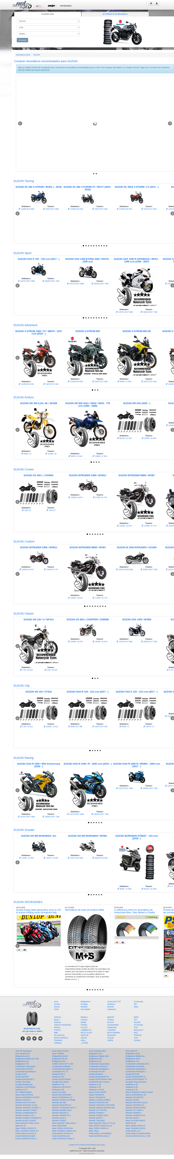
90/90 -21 (26, 454)
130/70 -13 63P (51, 858)
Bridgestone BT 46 (59, 1059)
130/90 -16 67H (124, 526)
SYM (136, 1038)
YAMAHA (58, 1043)
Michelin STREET (59, 1121)
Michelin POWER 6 (133, 1113)
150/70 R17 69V (149, 209)
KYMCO (57, 1030)
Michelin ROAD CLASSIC (25, 1121)
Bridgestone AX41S (60, 1056)
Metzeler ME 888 (59, 1102)
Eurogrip (84, 1004)
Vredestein (111, 1009)
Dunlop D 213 (21, 1074)
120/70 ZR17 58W (26, 281)
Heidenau (111, 1004)
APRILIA (57, 1017)
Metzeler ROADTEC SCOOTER (102, 1105)
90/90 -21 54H (124, 381)
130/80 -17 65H (99, 456)
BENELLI (84, 1017)
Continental (138, 1002)
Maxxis (57, 1007)
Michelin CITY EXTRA (98, 1110)
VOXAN (137, 1040)
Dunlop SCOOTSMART (61, 1079)
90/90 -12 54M (124, 889)
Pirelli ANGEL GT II (133, 1131)
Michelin (110, 1007)
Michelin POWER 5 (96, 1113)
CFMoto (110, 1020)
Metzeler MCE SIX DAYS (25, 1102)
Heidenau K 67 (21, 1090)
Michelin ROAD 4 (59, 1118)
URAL (83, 1040)
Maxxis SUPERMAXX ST (62, 1097)
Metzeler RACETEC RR (98, 1102)
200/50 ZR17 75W (148, 569)
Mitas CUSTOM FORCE (135, 1121)
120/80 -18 (50, 454)
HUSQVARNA (113, 1025)
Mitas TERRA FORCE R (98, 1128)
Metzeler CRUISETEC (135, 1097)
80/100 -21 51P (124, 438)
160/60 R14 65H (100, 858)
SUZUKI (36, 55)
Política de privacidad (87, 1145)
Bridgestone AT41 (133, 1053)
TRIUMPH (58, 1040)
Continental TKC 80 (97, 1072)
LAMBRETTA (86, 1030)
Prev (20, 123)
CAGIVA (84, 1020)
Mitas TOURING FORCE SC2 (64, 1131)
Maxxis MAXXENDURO (61, 1095)
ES (38, 6)
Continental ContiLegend (25, 1066)
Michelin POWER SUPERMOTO (28, 1118)
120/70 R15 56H (75, 858)
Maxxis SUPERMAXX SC (136, 1095)
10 (106, 245)
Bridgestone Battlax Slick (99, 1056)
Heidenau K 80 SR (96, 1090)
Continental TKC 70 (60, 1072)
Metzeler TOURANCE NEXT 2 (64, 1108)
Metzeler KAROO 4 (23, 1100)
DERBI (83, 1022)
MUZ (136, 1033)
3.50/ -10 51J (26, 727)
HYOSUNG (138, 1025)
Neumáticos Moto (23, 55)
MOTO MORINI (113, 1033)
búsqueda (22, 40)
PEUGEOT (111, 1035)
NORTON (84, 1035)
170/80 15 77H (100, 497)
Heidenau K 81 (132, 1090)
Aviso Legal (100, 1145)
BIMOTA (110, 1017)
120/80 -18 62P (149, 438)
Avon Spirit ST (131, 1051)
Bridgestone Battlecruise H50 (27, 1059)
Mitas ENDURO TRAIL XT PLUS (102, 1123)
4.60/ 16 (50, 510)
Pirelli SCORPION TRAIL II (26, 1139)
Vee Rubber (85, 1009)
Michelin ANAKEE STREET (26, 1110)
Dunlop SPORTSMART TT (136, 1079)
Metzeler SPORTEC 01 (135, 1105)
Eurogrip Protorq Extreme (136, 1082)
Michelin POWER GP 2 (61, 1115)
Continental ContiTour (24, 1069)
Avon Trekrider (58, 1053)
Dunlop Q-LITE (58, 1077)
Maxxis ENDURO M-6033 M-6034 (139, 1092)
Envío (77, 1145)
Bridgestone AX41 (22, 1056)
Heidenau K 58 (95, 1084)
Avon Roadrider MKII (97, 1051)
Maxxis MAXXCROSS (24, 1095)
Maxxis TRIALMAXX (97, 1097)
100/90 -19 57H (75, 642)
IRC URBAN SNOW (23, 1092)
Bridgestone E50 (95, 1059)
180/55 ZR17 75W (50, 281)
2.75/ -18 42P (26, 670)
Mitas (136, 1007)
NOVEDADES (65, 6)
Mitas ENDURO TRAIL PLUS (27, 1123)
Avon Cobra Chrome (60, 1051)
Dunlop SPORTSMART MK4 (100, 1079)
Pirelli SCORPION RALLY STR (138, 1136)
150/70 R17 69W (51, 209)
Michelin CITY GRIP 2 (134, 1110)
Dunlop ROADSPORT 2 (25, 1079)
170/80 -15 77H (148, 526)
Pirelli (56, 1009)
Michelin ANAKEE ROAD (136, 1108)
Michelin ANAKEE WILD (62, 1110)
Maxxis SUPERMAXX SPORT (27, 1097)
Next (170, 123)
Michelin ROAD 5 (96, 1118)
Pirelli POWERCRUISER (25, 1136)
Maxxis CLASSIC (59, 1092)
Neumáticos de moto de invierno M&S (84, 910)
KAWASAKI (112, 1027)
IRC (135, 1004)
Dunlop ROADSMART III (99, 1077)
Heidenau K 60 (132, 1084)
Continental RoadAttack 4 (99, 1069)
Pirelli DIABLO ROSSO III (25, 1133)
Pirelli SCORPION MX (61, 1136)
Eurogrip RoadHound (24, 1084)
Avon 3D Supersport (23, 1051)
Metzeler (84, 1007)
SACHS (84, 1038)
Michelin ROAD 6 (133, 1118)
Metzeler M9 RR (132, 1100)
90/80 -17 (124, 727)
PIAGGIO (137, 1035)
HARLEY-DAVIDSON (62, 1025)
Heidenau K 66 (132, 1087)
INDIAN (57, 1027)
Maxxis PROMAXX (96, 1095)
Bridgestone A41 (95, 1053)
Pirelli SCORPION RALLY (99, 1136)
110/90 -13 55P (26, 858)
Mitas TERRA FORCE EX (25, 1128)
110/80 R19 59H (75, 209)
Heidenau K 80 (58, 1090)
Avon (56, 1002)
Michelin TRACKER (97, 1121)
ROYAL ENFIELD (61, 1038)
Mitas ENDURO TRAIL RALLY (64, 1123)
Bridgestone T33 (22, 1064)
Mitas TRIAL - (94, 1131)
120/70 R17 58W (124, 642)
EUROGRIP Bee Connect (99, 1082)
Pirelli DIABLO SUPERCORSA (138, 1133)
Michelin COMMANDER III (26, 1113)
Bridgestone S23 (59, 1061)
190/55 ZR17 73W (50, 817)
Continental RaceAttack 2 (62, 1069)
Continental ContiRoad (61, 1066)
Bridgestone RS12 (133, 1059)
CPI (135, 1020)
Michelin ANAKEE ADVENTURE (102, 1108)
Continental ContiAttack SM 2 (137, 1064)
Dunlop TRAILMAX (23, 1082)
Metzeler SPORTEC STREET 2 (28, 1108)
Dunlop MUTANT (22, 1077)
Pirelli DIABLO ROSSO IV (62, 1133)
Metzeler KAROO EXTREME (63, 1100)
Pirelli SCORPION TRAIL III (63, 1139)
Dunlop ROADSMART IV (136, 1077)
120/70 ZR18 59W (124, 569)
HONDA (84, 1025)
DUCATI (110, 1022)
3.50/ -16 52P (51, 670)
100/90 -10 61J (51, 727)
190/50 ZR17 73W (148, 312)
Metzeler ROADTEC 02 (61, 1105)
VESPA (110, 1040)
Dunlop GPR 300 (132, 1074)
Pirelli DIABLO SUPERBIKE (100, 1133)
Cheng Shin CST (114, 1002)
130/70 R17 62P (100, 727)
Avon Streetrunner (22, 1053)
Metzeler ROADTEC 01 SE (26, 1105)
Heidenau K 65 (95, 1087)
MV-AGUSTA (59, 1035)
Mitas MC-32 (131, 1123)
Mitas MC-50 (20, 1126)
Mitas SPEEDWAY (59, 1126)
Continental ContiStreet (135, 1066)
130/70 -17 (148, 727)
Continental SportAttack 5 (25, 1072)
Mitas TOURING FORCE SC (26, 1131)
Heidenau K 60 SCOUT (61, 1087)
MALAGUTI (138, 1030)
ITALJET (84, 1027)
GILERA (137, 1022)
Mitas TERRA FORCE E (135, 1126)
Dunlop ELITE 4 (58, 1074)
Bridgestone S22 (22, 1061)
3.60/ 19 (26, 510)
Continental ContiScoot (98, 1066)
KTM (136, 1027)
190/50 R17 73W (149, 642)
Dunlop (57, 1004)
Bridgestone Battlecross (135, 1056)
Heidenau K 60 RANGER (25, 1087)
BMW (136, 1017)
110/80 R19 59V (124, 209)
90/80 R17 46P (75, 727)
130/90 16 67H (75, 497)
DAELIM (57, 1022)
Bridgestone (85, 1002)
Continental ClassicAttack (99, 1064)
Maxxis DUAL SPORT (98, 1092)
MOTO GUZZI (86, 1033)
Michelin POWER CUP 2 (25, 1115)
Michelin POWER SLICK (135, 1115)
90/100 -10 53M (148, 889)
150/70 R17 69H (100, 209)
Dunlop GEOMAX (96, 1074)
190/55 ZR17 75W (99, 284)
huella (72, 1145)
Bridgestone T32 (132, 1061)
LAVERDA (111, 1030)
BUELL (57, 1020)
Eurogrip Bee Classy (60, 1082)
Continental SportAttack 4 (136, 1069)
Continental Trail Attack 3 (136, 1072)
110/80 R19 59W (26, 209)
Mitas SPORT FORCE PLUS (100, 1126)
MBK (56, 1033)
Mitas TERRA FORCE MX (62, 1128)
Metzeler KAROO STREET (100, 1100)
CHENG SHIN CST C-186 (62, 1064)
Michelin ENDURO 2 (60, 1113)
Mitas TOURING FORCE (136, 1128)
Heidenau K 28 (58, 1084)
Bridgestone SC (95, 1061)
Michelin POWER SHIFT (99, 1115)
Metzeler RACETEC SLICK (137, 1102)
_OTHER (84, 1043)
